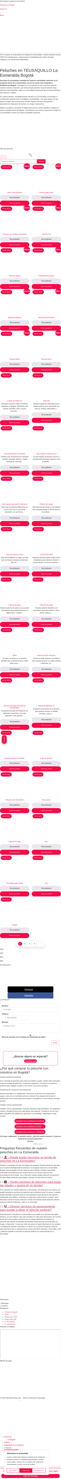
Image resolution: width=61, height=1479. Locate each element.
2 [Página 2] (24, 944)
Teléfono (6, 1014)
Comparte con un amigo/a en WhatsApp (30, 1132)
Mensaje (5, 1022)
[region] (26, 1463)
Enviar (55, 1042)
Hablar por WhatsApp (30, 1476)
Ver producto (15, 197)
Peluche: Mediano (6, 167)
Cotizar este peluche (14, 203)
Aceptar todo (40, 1470)
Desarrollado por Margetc (9, 1400)
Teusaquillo (28, 63)
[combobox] (4, 1018)
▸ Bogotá (11, 1440)
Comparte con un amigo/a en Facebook (30, 1121)
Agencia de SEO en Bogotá (30, 1400)
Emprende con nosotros (13, 1445)
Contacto (7, 1448)
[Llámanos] (4, 739)
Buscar (41, 161)
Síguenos (28, 989)
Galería (7, 1442)
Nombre (5, 1006)
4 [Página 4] (34, 944)
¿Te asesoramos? (11, 1451)
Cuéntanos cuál (30, 1061)
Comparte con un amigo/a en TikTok (29, 1126)
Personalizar (13, 1470)
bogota (19, 63)
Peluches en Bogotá (7, 5)
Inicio (5, 63)
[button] (30, 1159)
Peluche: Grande (38, 333)
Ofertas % (3, 9)
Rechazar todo (26, 1470)
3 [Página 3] (29, 944)
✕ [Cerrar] (58, 1470)
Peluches (12, 63)
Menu (2, 15)
